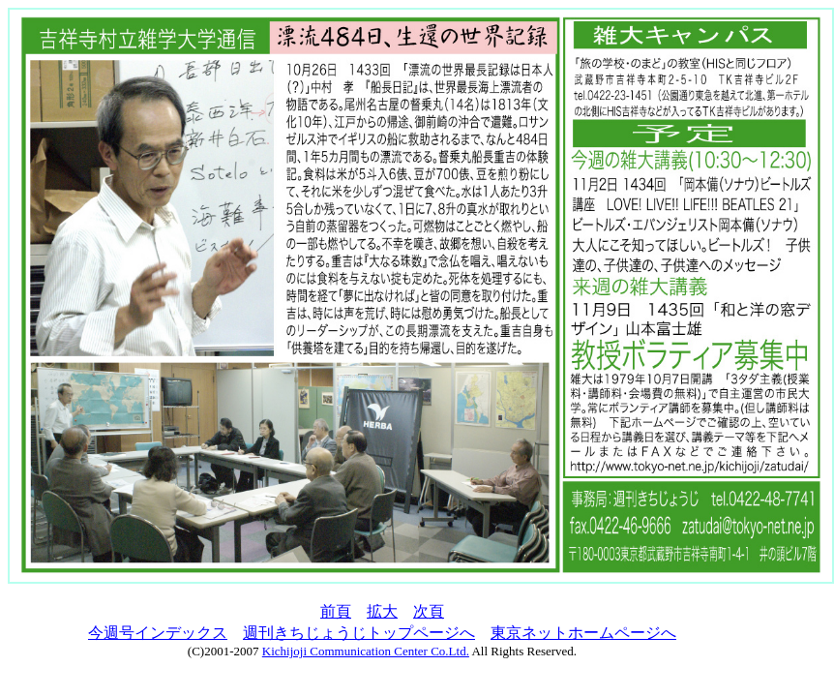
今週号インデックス (157, 632)
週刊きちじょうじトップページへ (359, 632)
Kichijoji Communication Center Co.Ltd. (365, 651)
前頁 (335, 611)
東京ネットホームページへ (583, 632)
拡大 (382, 611)
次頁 (428, 611)
